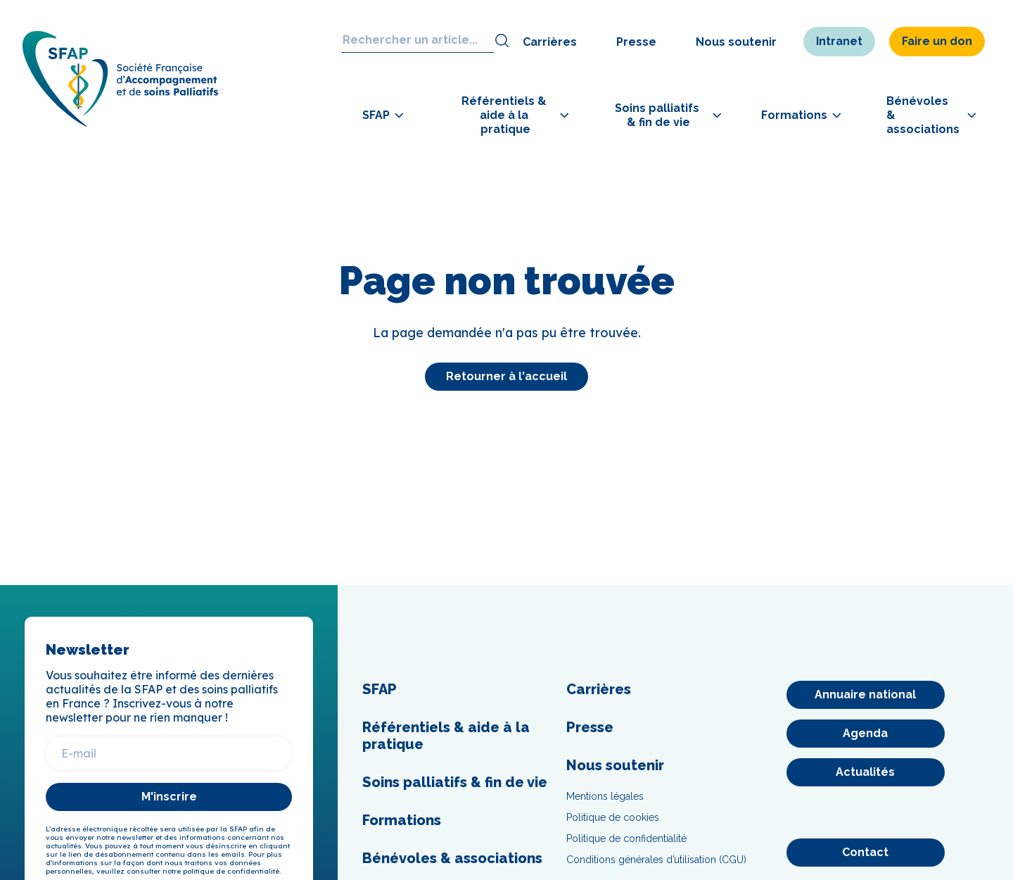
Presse (636, 42)
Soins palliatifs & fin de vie (454, 782)
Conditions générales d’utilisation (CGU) (656, 859)
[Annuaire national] (865, 695)
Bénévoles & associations (452, 858)
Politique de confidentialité (626, 838)
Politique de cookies (612, 817)
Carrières (550, 42)
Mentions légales (605, 796)
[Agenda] (865, 733)
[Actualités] (865, 772)
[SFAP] (128, 126)
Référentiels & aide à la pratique (446, 736)
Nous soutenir (736, 42)
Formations (401, 820)
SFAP (379, 689)
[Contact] (865, 852)
